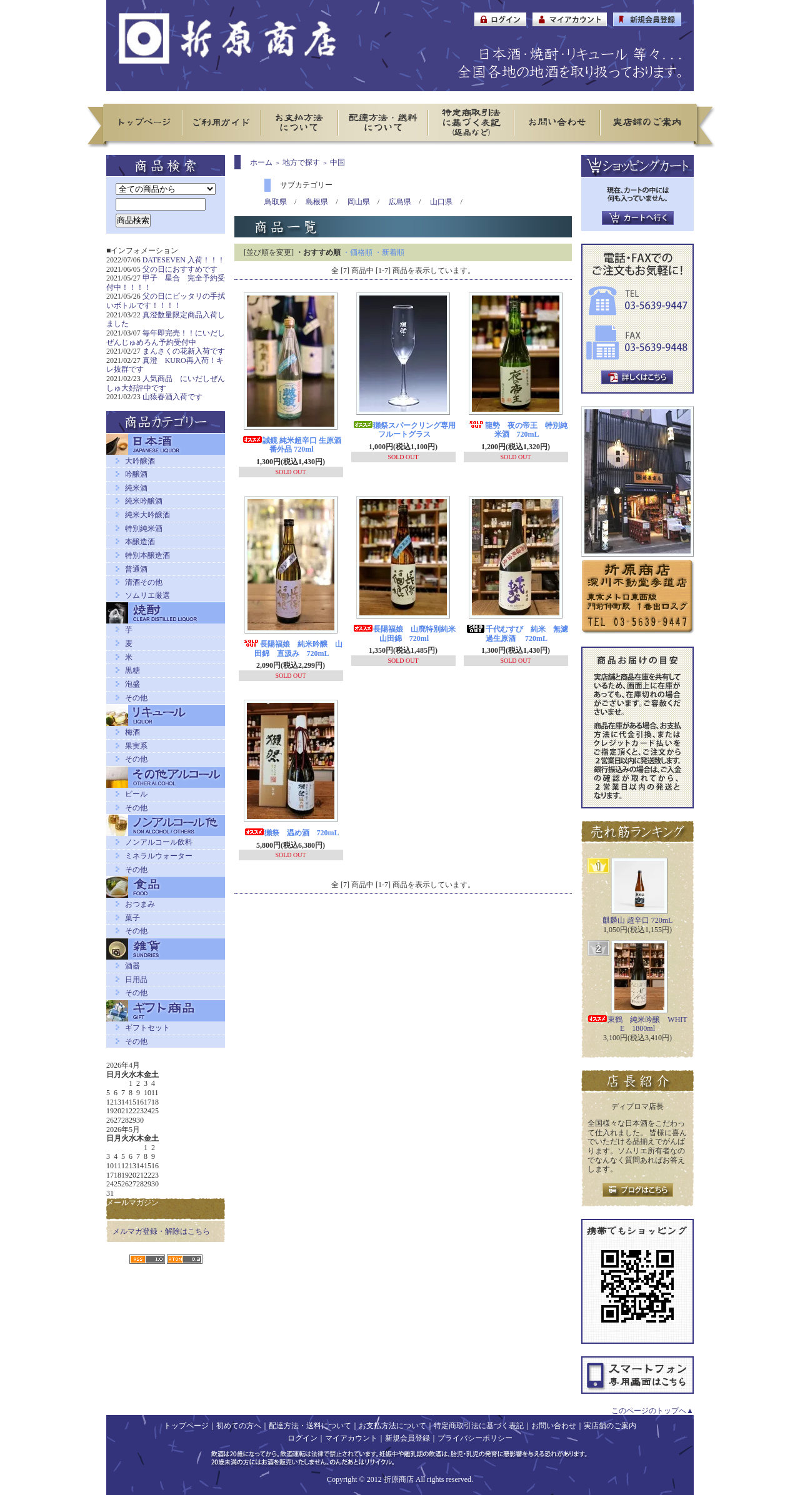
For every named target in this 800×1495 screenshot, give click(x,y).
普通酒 (136, 569)
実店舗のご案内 (610, 1425)
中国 (337, 162)
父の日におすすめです (180, 269)
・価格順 (357, 252)
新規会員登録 (407, 1438)
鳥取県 (275, 201)
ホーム (261, 162)
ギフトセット (147, 1027)
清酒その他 (143, 582)
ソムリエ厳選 (147, 595)
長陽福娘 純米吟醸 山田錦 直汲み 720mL (291, 649)
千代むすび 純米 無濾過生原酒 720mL (517, 634)
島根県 (317, 201)
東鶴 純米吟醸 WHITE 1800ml (637, 1024)
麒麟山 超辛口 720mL (637, 920)
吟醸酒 (136, 474)
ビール (136, 794)
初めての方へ (238, 1425)
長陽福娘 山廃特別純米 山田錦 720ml (408, 634)
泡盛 (132, 684)
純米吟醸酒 (143, 501)
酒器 (132, 965)
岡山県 (359, 201)
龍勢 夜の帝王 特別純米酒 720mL (517, 430)
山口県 (441, 201)
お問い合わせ (553, 1425)
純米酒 (136, 488)
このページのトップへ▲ (652, 1410)
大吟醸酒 (140, 461)
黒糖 (132, 670)
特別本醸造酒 (147, 555)
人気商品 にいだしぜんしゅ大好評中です (165, 383)
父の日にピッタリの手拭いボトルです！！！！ (165, 301)
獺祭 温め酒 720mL (291, 832)
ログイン (303, 1438)
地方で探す (301, 162)
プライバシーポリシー (475, 1438)
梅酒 (132, 732)
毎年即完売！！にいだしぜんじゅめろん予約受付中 (165, 338)
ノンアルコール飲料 (158, 842)
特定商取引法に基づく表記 (479, 1425)
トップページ (186, 1425)
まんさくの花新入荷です (183, 351)
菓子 (132, 917)
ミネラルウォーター (158, 856)
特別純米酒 (143, 528)
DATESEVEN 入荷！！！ (183, 260)
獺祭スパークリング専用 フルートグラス (408, 430)
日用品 (136, 979)
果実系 (136, 746)
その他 (136, 697)
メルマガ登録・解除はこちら (161, 1231)
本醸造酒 (140, 541)
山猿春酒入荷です (172, 396)
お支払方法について (392, 1425)
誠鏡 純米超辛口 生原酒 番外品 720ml (291, 445)
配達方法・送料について (310, 1425)
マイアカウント (351, 1438)
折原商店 (399, 1479)
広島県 (400, 201)
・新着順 (389, 252)
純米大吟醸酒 (147, 514)
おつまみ (140, 904)
